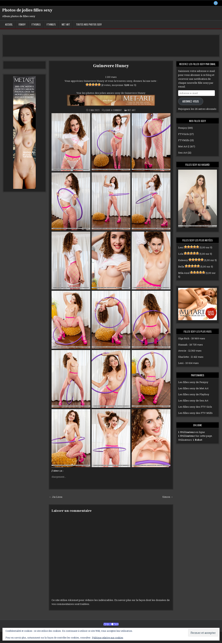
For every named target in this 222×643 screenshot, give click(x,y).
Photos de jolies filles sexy (27, 10)
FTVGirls (36, 24)
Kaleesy (183, 260)
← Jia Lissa (55, 497)
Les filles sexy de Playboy (193, 394)
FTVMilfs (51, 24)
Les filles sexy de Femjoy (193, 382)
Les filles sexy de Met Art (193, 388)
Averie (182, 350)
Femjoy (22, 24)
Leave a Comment (113, 110)
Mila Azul (183, 273)
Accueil (9, 24)
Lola (180, 254)
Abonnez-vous (190, 101)
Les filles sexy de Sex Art (193, 400)
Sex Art (182, 152)
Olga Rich (183, 338)
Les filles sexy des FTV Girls (195, 407)
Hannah (182, 344)
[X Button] (216, 3)
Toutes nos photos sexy (89, 24)
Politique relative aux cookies (107, 637)
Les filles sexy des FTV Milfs (195, 413)
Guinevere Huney (111, 66)
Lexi (180, 247)
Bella (181, 266)
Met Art (66, 24)
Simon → (167, 497)
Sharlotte (183, 357)
